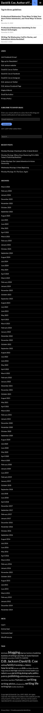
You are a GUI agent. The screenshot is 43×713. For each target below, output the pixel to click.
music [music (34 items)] (37, 670)
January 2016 (6, 568)
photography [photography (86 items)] (26, 673)
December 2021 (7, 386)
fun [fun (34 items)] (24, 665)
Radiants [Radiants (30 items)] (37, 676)
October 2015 (6, 576)
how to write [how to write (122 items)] (7, 668)
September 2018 (7, 489)
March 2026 (5, 187)
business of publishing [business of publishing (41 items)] (33, 653)
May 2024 (4, 270)
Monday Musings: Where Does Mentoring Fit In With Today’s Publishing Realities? (20, 156)
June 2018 (4, 498)
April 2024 (5, 274)
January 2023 (6, 332)
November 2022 (7, 340)
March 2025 (5, 236)
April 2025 (5, 232)
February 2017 (6, 514)
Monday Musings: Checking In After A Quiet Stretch (19, 151)
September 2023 (7, 299)
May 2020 (4, 452)
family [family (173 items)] (10, 664)
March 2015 (5, 593)
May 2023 (4, 315)
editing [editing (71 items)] (4, 665)
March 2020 (5, 460)
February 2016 (6, 564)
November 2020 (7, 427)
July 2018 (4, 494)
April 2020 (5, 456)
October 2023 (6, 295)
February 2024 (6, 282)
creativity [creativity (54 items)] (24, 658)
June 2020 (4, 448)
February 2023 (6, 328)
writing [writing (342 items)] (31, 679)
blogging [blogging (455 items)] (14, 652)
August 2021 (5, 398)
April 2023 (5, 319)
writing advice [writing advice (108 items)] (8, 683)
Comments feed (6, 633)
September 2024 (7, 253)
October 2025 (6, 207)
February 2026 (6, 191)
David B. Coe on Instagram (10, 78)
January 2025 (6, 245)
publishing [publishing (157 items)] (13, 676)
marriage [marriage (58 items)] (14, 670)
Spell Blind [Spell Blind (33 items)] (12, 680)
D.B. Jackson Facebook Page (11, 86)
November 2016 (7, 527)
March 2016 (5, 560)
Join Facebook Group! (9, 57)
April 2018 (5, 502)
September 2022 (7, 348)
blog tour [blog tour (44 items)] (23, 653)
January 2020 (6, 469)
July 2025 (4, 220)
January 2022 (6, 382)
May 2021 (4, 402)
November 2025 (7, 203)
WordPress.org (6, 637)
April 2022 (5, 369)
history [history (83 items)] (28, 665)
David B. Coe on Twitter (9, 69)
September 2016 (7, 535)
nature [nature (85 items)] (4, 673)
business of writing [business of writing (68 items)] (8, 655)
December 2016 (7, 523)
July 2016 (4, 543)
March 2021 (5, 411)
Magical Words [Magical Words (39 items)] (5, 671)
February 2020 (6, 465)
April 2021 (5, 406)
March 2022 (5, 373)
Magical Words (6, 90)
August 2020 (5, 440)
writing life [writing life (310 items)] (31, 683)
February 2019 (6, 477)
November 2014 (7, 610)
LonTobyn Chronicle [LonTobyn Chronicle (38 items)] (32, 668)
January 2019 (6, 481)
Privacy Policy (6, 99)
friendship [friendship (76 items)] (18, 665)
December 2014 (7, 605)
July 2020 (4, 444)
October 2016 (6, 531)
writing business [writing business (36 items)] (20, 684)
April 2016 (5, 556)
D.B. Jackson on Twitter (9, 82)
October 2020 (6, 431)
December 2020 (7, 423)
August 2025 (5, 216)
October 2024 (6, 249)
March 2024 (5, 278)
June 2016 (4, 547)
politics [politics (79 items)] (35, 673)
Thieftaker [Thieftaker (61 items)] (19, 680)
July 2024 (4, 261)
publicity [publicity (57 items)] (4, 676)
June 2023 (4, 311)
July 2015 (4, 585)
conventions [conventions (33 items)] (11, 658)
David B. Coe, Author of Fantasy (16, 2)
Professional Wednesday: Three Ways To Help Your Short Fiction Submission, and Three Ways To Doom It (21, 18)
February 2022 (6, 377)
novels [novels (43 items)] (9, 673)
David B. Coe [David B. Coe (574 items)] (28, 661)
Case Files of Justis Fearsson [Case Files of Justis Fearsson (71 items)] (27, 655)
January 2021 (6, 419)
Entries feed (5, 629)
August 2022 (5, 353)
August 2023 (5, 303)
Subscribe (6, 124)
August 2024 (5, 257)
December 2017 (7, 506)
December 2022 (7, 336)
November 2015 (7, 572)
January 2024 (6, 286)
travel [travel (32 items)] (25, 680)
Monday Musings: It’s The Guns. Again (14, 172)
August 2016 (5, 539)
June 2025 (4, 224)
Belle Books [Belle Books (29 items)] (4, 653)
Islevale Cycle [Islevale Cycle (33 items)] (18, 668)
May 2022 (4, 365)
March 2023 (5, 324)
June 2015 (4, 589)
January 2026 (6, 195)
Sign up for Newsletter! (9, 61)
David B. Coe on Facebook (10, 74)
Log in (3, 625)
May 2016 (4, 552)
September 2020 (7, 435)
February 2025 (6, 241)
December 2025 (7, 199)
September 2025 (7, 212)
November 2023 (7, 290)
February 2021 (6, 415)
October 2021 (6, 394)
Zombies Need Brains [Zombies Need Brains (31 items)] (18, 687)
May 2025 (4, 228)
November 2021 (7, 390)
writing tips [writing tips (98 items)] (6, 686)
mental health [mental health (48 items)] (30, 671)
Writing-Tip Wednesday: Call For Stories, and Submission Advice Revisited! (18, 38)
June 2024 (4, 265)
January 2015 (6, 601)
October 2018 (6, 485)
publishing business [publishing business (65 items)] (27, 676)
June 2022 (4, 361)
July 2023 (4, 307)
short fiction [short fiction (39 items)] (4, 680)
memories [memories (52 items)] (21, 671)
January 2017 (6, 518)
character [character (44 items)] (4, 658)
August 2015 (5, 581)
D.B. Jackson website (8, 65)
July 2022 (4, 357)
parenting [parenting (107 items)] (16, 673)
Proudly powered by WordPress (20, 710)
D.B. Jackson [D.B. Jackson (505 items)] (10, 661)
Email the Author (7, 94)
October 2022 (6, 344)
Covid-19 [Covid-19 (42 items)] (18, 658)
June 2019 (4, 473)
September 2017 (7, 510)
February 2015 (6, 597)
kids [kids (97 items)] (24, 668)
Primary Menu (40, 3)
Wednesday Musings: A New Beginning (15, 167)
